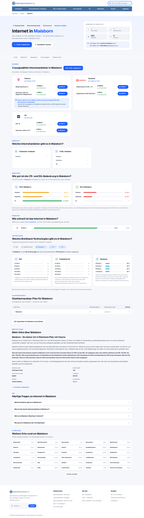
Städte (22, 13)
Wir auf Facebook (116, 494)
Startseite (15, 13)
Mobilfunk (24, 57)
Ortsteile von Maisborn (21, 387)
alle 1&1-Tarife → (29, 118)
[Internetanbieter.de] (23, 3)
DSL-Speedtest (31, 222)
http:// (75, 382)
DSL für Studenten (59, 504)
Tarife (15, 57)
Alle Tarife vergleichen (73, 68)
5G (21, 179)
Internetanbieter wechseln (61, 494)
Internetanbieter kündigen (61, 497)
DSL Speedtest (87, 494)
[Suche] (21, 505)
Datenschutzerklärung (118, 497)
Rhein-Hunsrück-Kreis (33, 25)
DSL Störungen (58, 507)
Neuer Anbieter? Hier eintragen (92, 501)
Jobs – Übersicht (87, 497)
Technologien (45, 57)
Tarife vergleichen (22, 45)
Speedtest (33, 57)
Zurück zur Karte (72, 474)
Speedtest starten (43, 45)
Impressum (114, 501)
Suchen (32, 506)
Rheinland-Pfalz (19, 25)
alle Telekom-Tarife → (30, 81)
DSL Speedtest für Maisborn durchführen (28, 321)
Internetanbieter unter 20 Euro (62, 501)
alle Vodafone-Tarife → (94, 81)
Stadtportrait (56, 57)
